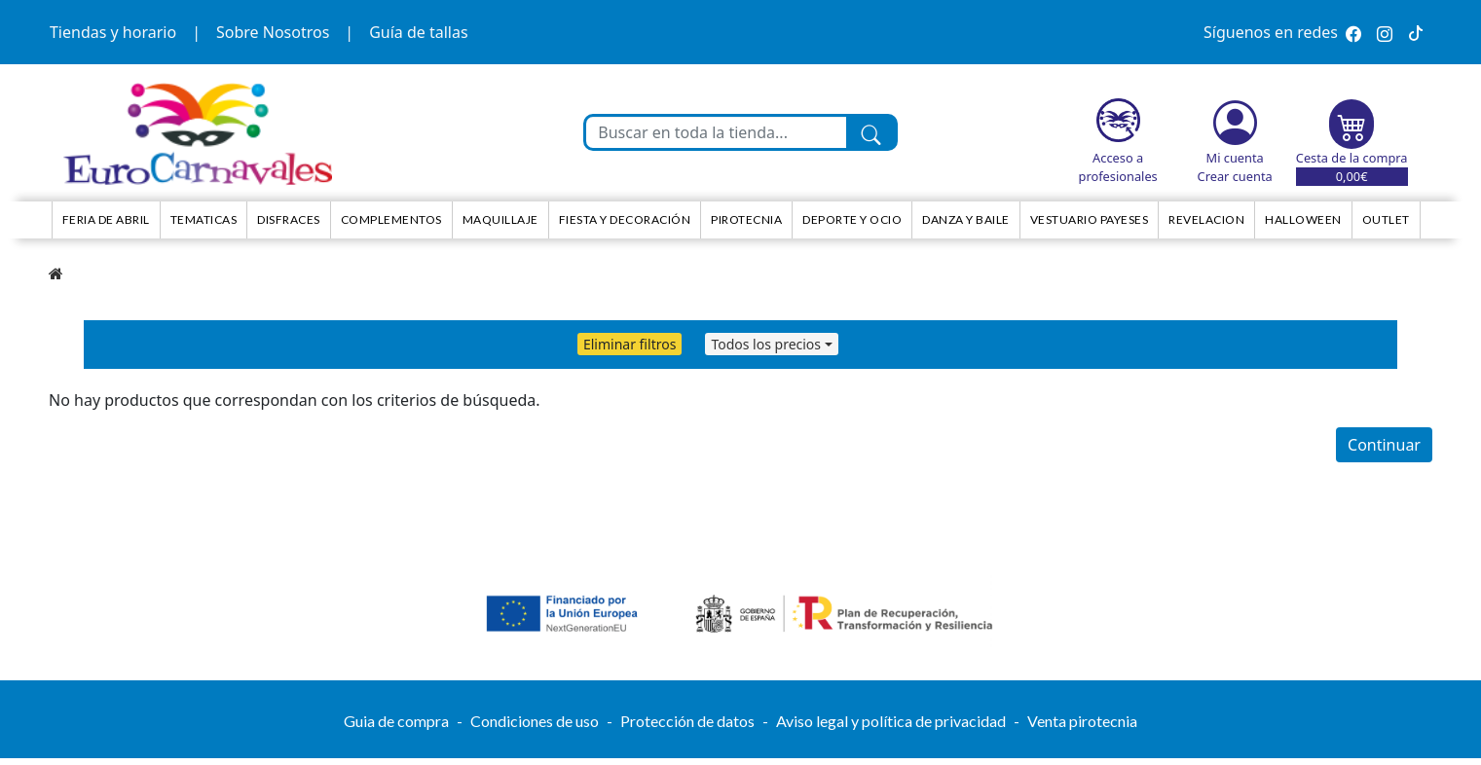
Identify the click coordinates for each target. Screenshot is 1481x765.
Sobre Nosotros (272, 32)
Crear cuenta (1235, 176)
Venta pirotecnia (1082, 720)
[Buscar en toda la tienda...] (715, 132)
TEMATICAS (204, 219)
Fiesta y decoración (625, 219)
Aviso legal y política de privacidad (891, 720)
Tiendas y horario (113, 32)
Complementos (391, 219)
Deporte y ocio (852, 219)
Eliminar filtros (629, 344)
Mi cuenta (1235, 157)
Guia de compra (396, 720)
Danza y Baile (966, 219)
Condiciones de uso (534, 720)
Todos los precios (766, 344)
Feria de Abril (106, 219)
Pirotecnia (746, 219)
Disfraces (288, 219)
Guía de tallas (418, 32)
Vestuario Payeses (1089, 219)
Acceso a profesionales (1118, 167)
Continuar (1384, 444)
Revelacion (1206, 219)
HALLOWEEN (1303, 219)
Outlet (1386, 219)
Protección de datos (687, 720)
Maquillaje (500, 219)
